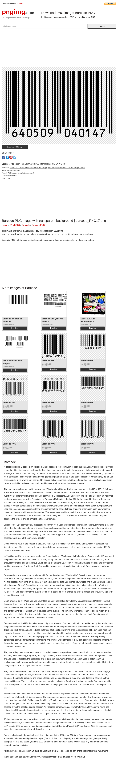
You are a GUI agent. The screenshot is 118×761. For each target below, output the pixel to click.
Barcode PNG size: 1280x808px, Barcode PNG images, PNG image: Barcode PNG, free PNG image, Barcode (47, 168)
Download (14, 328)
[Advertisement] (59, 49)
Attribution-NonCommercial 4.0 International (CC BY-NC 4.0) (38, 164)
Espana (20, 3)
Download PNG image (15, 147)
